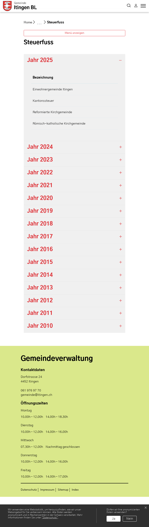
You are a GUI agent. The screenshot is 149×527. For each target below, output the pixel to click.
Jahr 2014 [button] (40, 305)
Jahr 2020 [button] (40, 228)
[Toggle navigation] (142, 6)
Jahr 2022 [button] (40, 203)
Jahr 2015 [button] (40, 292)
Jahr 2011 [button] (40, 343)
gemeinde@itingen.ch (36, 425)
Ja (113, 518)
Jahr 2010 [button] (40, 356)
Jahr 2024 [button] (40, 177)
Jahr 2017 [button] (40, 266)
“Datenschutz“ (50, 517)
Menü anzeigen (74, 63)
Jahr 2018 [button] (40, 254)
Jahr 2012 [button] (40, 330)
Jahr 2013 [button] (40, 318)
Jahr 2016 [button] (40, 279)
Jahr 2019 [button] (40, 241)
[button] (128, 6)
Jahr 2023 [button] (40, 190)
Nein (129, 518)
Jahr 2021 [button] (40, 216)
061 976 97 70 (31, 420)
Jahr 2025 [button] (40, 90)
